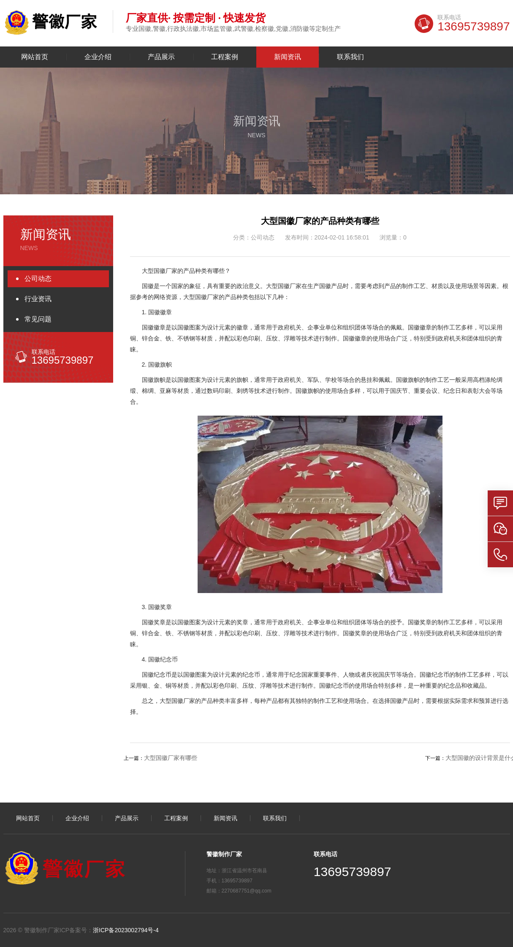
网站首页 (34, 57)
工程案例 (224, 57)
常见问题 (38, 319)
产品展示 (161, 57)
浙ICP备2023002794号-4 (126, 930)
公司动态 (38, 278)
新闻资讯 (287, 57)
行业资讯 (38, 298)
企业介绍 (97, 57)
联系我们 (350, 57)
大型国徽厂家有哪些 (170, 757)
